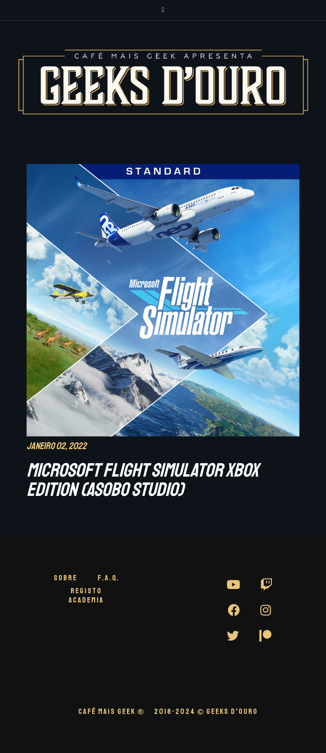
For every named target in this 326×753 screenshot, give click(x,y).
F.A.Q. (108, 578)
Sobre (65, 578)
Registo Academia (86, 595)
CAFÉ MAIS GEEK (111, 711)
